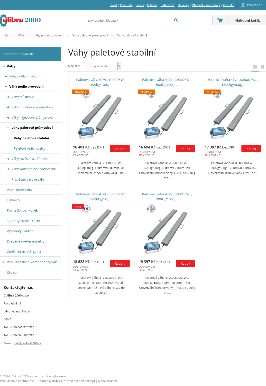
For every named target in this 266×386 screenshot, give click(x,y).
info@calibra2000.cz (27, 343)
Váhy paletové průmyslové (90, 35)
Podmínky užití (48, 381)
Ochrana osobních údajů (78, 381)
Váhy (21, 35)
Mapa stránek (107, 381)
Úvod (6, 35)
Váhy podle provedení (48, 35)
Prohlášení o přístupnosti (17, 381)
